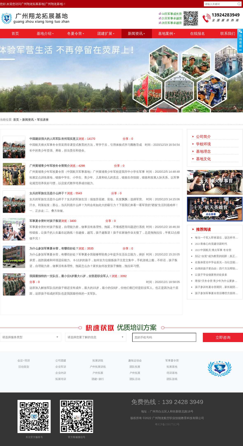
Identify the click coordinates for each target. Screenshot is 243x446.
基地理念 (201, 151)
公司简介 (201, 137)
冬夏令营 (76, 33)
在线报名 (197, 33)
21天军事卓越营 (170, 18)
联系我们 (227, 33)
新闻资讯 (137, 33)
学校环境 (201, 144)
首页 (15, 33)
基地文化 (201, 159)
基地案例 (167, 33)
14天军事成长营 (170, 13)
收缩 (240, 41)
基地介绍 (45, 33)
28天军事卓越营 (170, 22)
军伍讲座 (43, 119)
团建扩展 (106, 33)
